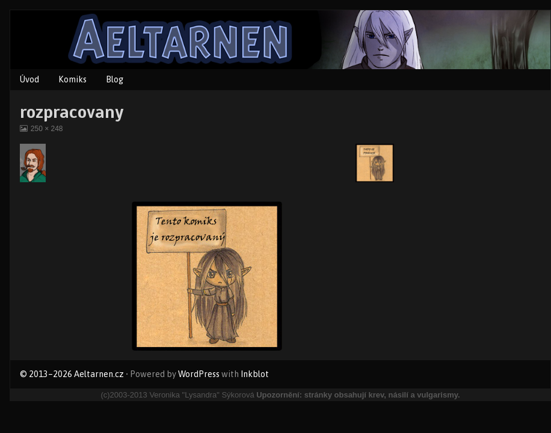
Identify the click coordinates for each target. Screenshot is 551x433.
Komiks (72, 79)
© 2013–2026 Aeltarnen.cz (72, 374)
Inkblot (255, 374)
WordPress (199, 374)
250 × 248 (46, 128)
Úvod (29, 79)
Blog (114, 79)
